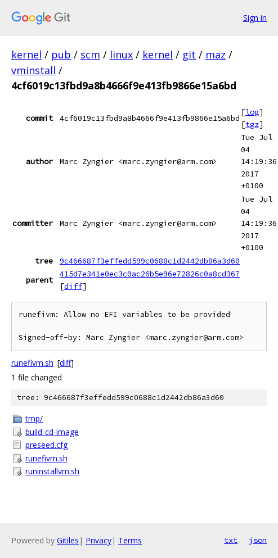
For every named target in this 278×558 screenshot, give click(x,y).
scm (90, 54)
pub (61, 54)
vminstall (33, 70)
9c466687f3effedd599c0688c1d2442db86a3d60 (150, 261)
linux (121, 54)
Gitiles (68, 540)
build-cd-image (52, 432)
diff (73, 286)
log (252, 112)
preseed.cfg (46, 444)
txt (230, 540)
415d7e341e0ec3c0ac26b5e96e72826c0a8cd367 (150, 274)
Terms (130, 540)
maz (215, 54)
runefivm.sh (32, 362)
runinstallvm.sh (52, 471)
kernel (26, 54)
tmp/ (34, 418)
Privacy (98, 540)
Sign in (255, 17)
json (258, 540)
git (189, 54)
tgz (252, 124)
